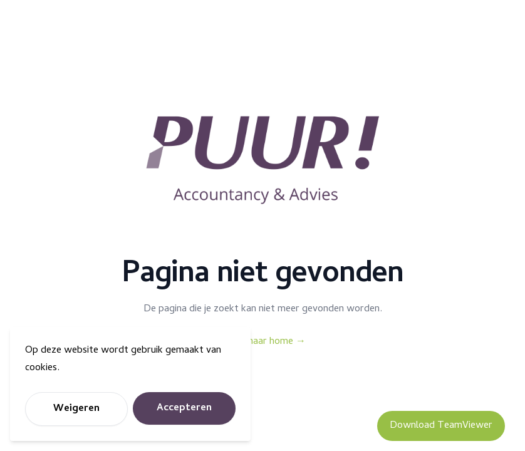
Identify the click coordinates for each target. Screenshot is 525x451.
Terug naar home (262, 342)
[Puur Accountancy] (262, 160)
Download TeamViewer (441, 426)
